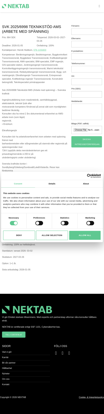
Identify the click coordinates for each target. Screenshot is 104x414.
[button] (100, 6)
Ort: (73, 76)
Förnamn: (75, 26)
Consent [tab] (18, 183)
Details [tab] (52, 183)
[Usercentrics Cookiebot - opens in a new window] (89, 176)
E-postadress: (77, 51)
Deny (19, 235)
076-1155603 (39, 50)
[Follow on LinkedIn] (70, 353)
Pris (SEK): (76, 89)
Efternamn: (76, 38)
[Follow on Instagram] (64, 353)
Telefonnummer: (78, 63)
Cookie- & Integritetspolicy (91, 397)
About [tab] (86, 183)
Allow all (85, 235)
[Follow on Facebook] (57, 353)
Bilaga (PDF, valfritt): (80, 124)
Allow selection (52, 235)
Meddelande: (77, 101)
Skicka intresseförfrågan (87, 141)
